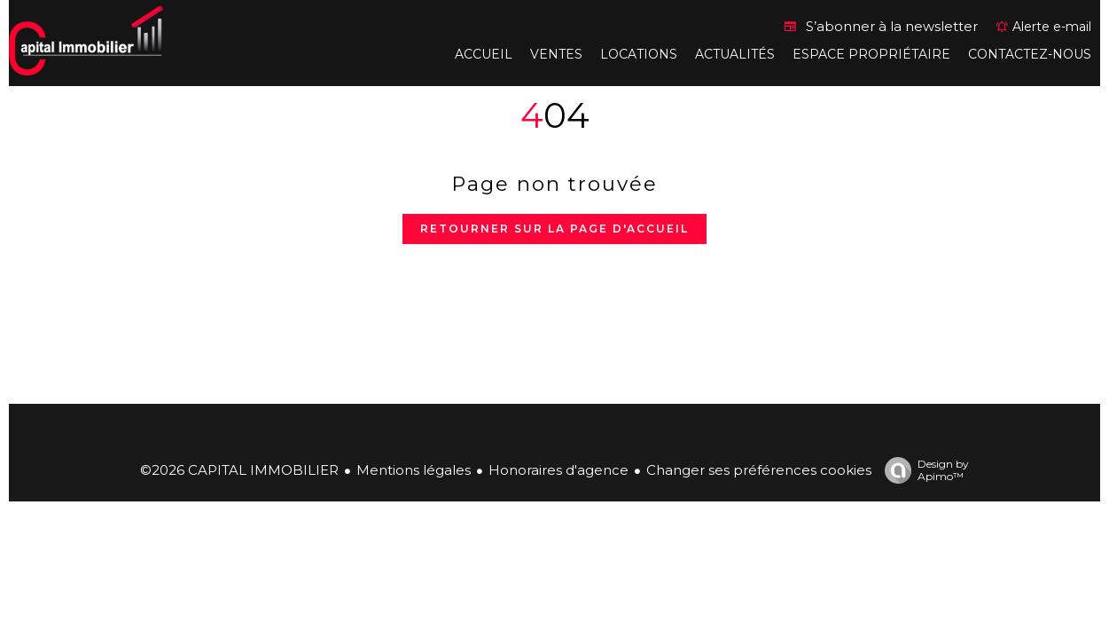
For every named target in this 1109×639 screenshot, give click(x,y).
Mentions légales (413, 470)
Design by (922, 470)
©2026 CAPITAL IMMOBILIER (239, 470)
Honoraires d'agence (558, 470)
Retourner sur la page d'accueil (554, 228)
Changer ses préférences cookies (758, 470)
